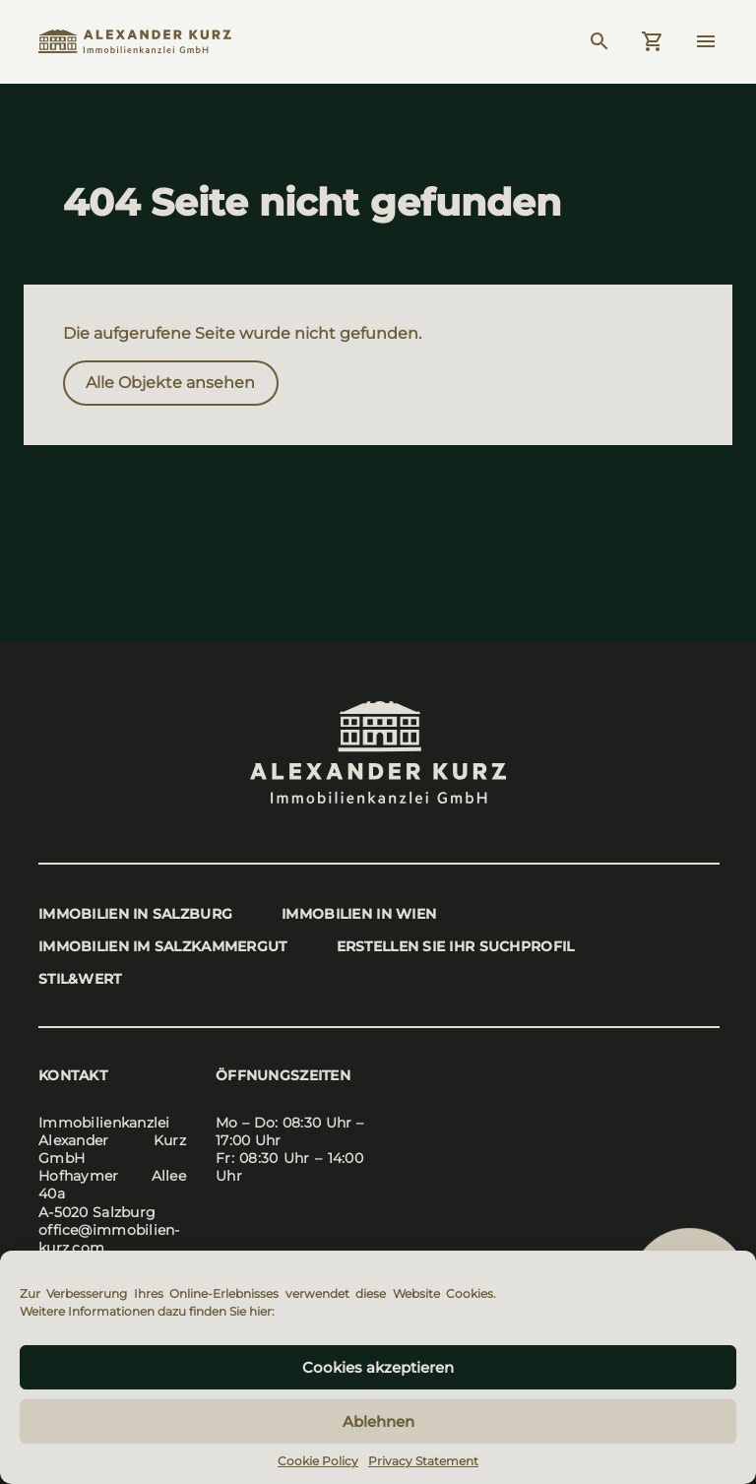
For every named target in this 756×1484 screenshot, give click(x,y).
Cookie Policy (318, 1460)
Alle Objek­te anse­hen (170, 382)
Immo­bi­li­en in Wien (359, 914)
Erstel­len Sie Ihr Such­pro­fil (456, 946)
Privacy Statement (423, 1460)
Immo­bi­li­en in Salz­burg (135, 914)
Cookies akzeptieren (378, 1367)
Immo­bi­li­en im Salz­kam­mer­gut (162, 946)
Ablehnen (378, 1421)
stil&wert (80, 979)
